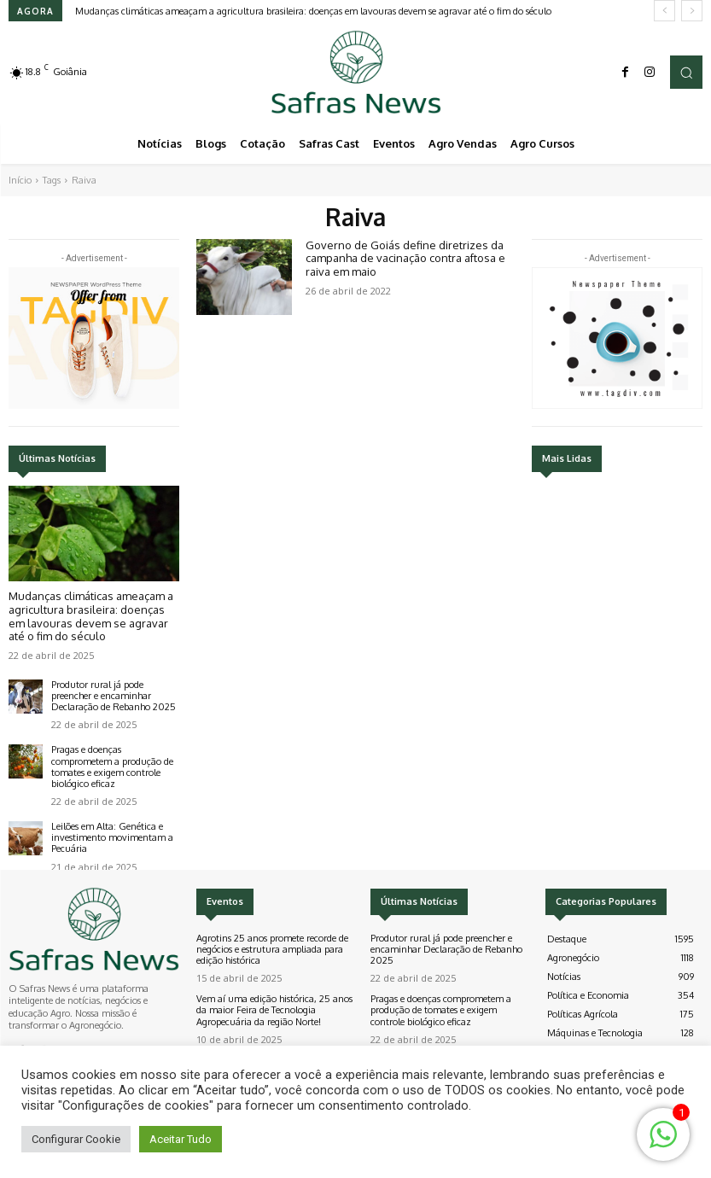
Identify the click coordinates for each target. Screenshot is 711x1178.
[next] (691, 10)
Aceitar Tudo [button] (180, 1139)
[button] (686, 71)
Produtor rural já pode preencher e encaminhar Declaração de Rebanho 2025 (113, 696)
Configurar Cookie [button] (76, 1139)
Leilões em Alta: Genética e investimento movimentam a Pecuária (112, 837)
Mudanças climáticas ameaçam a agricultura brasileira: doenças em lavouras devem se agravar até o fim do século (313, 11)
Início (20, 180)
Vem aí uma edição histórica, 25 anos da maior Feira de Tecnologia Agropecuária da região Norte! (274, 1010)
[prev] (664, 10)
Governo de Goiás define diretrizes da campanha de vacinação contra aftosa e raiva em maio (405, 258)
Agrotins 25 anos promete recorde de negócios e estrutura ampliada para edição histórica (272, 949)
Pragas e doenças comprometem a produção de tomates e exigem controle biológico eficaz (112, 767)
